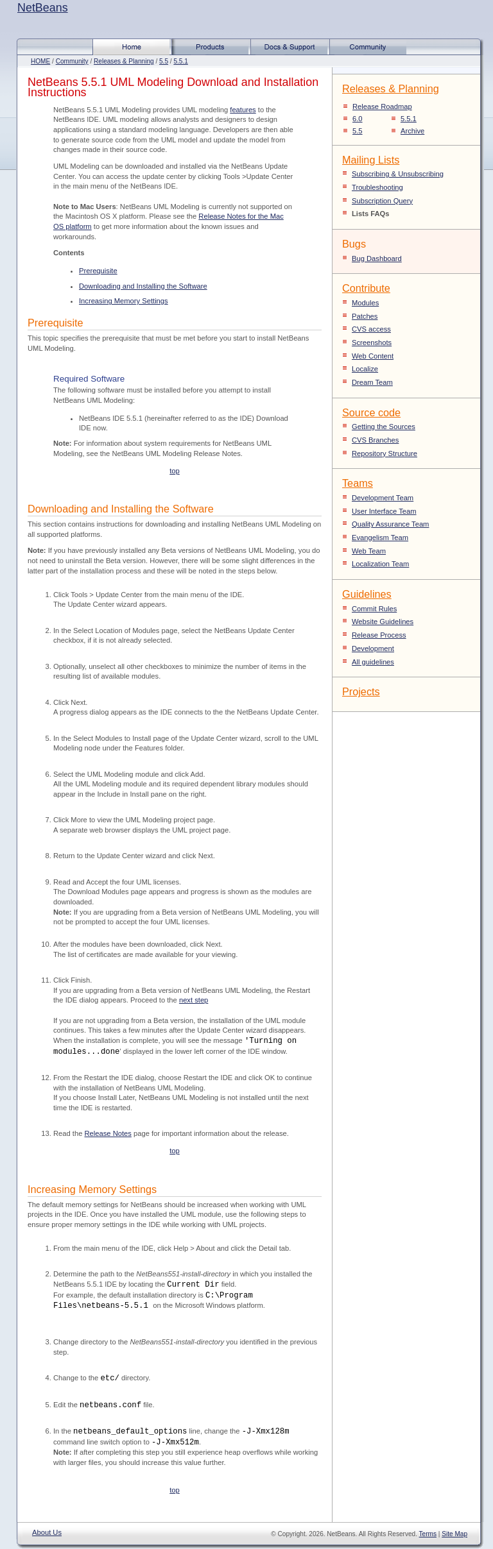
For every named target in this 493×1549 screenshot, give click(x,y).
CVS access (371, 329)
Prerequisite (98, 271)
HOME (40, 61)
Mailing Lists (370, 159)
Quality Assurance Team (390, 524)
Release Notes (108, 1133)
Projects (361, 691)
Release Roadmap (382, 106)
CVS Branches (375, 440)
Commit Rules (374, 609)
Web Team (369, 551)
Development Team (382, 498)
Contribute (366, 288)
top (174, 471)
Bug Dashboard (377, 258)
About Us (47, 1532)
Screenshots (372, 342)
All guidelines (373, 662)
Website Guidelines (382, 621)
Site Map (454, 1533)
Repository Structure (384, 453)
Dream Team (372, 382)
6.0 (357, 119)
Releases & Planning (124, 61)
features (242, 110)
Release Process (379, 635)
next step (193, 1000)
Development (373, 648)
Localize (365, 369)
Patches (364, 316)
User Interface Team (384, 511)
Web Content (373, 356)
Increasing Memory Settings (123, 301)
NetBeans (42, 7)
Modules (365, 303)
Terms (428, 1533)
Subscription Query (382, 201)
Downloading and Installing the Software (143, 286)
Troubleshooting (377, 187)
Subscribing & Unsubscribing (398, 174)
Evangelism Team (380, 537)
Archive (412, 131)
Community (72, 61)
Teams (357, 483)
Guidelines (367, 594)
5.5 (163, 61)
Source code (371, 412)
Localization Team (380, 564)
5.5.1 (180, 61)
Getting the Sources (383, 426)
